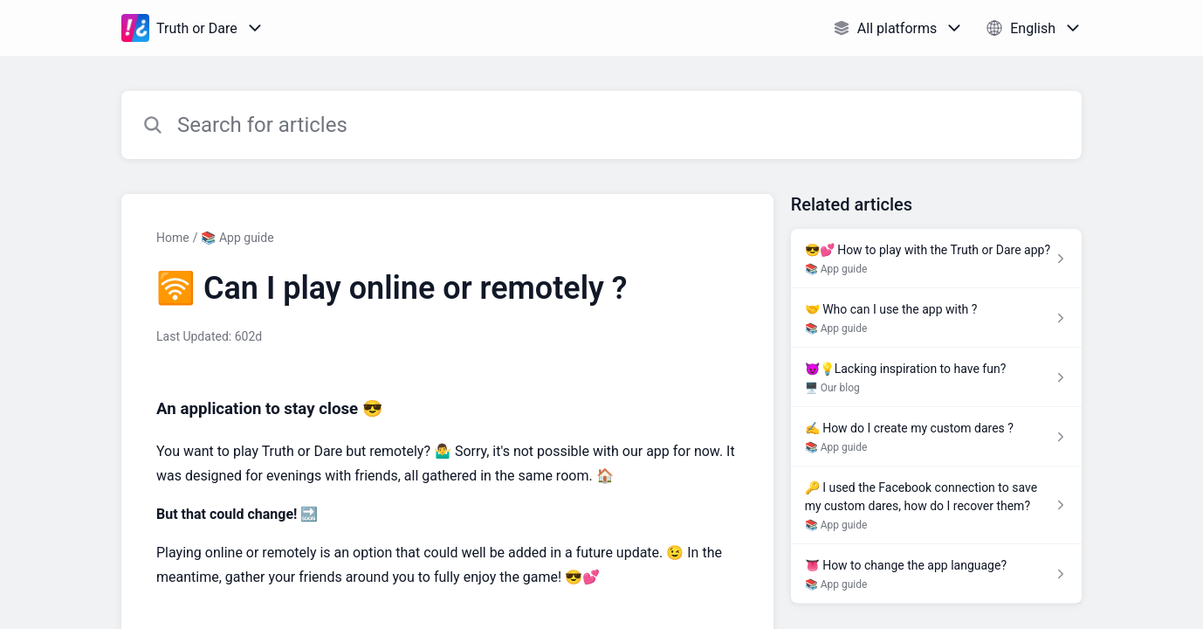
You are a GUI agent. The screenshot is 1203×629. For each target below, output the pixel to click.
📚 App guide (237, 238)
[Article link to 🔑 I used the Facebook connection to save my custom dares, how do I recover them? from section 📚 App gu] (936, 505)
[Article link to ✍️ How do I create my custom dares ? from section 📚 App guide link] (936, 437)
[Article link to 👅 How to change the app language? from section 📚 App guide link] (936, 574)
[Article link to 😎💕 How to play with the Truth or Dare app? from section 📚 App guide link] (936, 258)
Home (172, 238)
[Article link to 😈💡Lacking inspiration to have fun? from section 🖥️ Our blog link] (936, 377)
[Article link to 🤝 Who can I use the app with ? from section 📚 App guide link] (936, 318)
